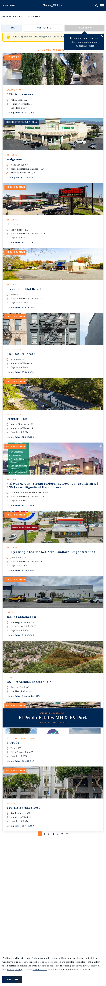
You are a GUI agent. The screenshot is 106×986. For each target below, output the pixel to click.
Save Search (86, 28)
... (58, 883)
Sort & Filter (44, 28)
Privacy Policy (14, 969)
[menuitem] (12, 17)
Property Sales (12, 16)
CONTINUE (12, 979)
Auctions (34, 16)
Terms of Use (40, 969)
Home (53, 5)
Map (13, 28)
